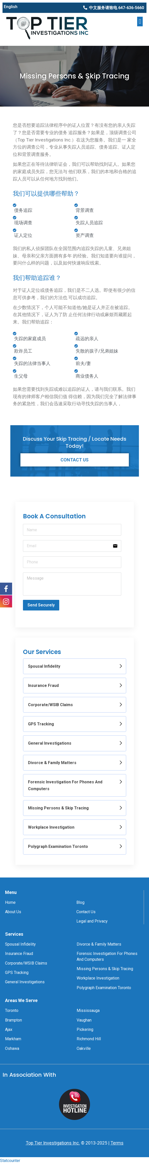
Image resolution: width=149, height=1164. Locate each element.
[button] (113, 8)
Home (10, 902)
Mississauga (88, 1010)
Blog (80, 902)
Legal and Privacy (92, 921)
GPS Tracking (41, 724)
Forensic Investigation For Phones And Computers (65, 785)
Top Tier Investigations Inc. (53, 1143)
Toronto (11, 1010)
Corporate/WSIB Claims (50, 704)
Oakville (84, 1048)
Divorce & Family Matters (52, 762)
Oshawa (12, 1048)
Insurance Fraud (43, 685)
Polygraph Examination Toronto (58, 846)
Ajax (8, 1029)
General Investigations (49, 743)
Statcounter (10, 1160)
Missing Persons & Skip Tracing (58, 808)
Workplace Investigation (51, 827)
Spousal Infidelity (44, 666)
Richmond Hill (89, 1038)
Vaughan (84, 1020)
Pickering (85, 1029)
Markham (13, 1038)
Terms (117, 1143)
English (10, 6)
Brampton (13, 1020)
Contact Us (86, 911)
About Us (13, 911)
